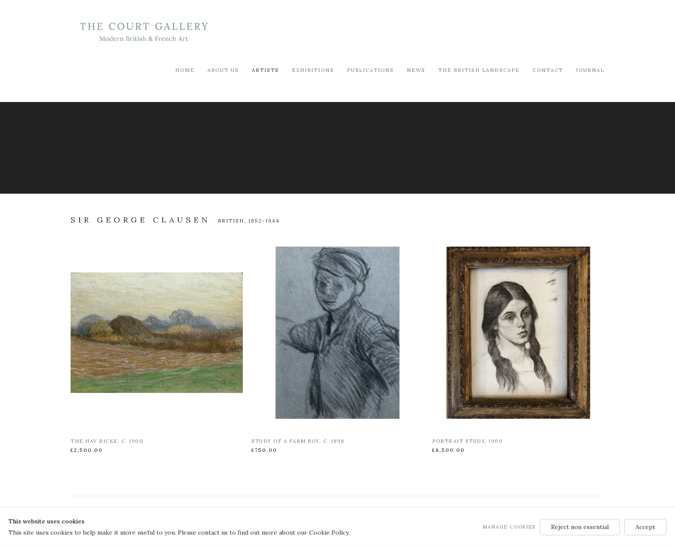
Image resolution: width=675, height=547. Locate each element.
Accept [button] (645, 527)
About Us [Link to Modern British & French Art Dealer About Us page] (223, 70)
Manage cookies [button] (509, 527)
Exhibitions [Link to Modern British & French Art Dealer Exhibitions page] (313, 70)
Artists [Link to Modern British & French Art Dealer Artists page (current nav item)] (265, 70)
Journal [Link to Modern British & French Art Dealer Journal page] (590, 70)
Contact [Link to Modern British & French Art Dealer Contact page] (548, 70)
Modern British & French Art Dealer (144, 32)
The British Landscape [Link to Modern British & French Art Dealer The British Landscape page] (479, 70)
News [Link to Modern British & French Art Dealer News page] (416, 70)
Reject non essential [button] (580, 527)
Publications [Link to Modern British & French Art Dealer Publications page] (370, 70)
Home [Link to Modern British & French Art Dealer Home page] (185, 70)
